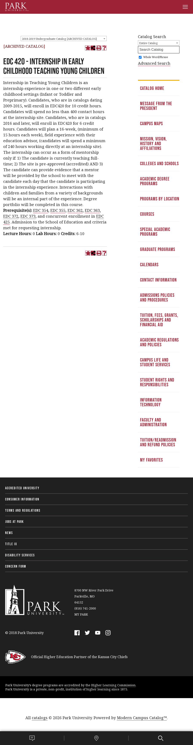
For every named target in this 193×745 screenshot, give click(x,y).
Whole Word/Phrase (155, 57)
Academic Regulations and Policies (159, 342)
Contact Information (158, 279)
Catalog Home (152, 88)
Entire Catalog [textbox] (148, 43)
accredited (72, 685)
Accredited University (22, 488)
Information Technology (151, 402)
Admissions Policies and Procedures (157, 297)
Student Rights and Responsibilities (157, 382)
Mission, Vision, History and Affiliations (153, 143)
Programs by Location (159, 198)
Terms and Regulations (22, 510)
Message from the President (156, 106)
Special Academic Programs (155, 232)
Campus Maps (151, 123)
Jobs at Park (14, 521)
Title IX (11, 544)
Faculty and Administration (153, 422)
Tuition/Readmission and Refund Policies (158, 442)
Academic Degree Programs (155, 181)
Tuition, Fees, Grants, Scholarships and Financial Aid (159, 319)
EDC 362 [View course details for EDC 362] (75, 210)
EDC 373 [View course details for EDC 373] (28, 216)
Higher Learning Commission (113, 685)
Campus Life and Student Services (155, 362)
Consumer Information (22, 499)
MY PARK (81, 614)
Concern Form (15, 566)
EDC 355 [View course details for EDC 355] (57, 210)
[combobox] (64, 38)
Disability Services (20, 555)
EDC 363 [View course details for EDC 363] (92, 210)
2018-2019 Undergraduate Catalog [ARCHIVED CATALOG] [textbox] (59, 39)
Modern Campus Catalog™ (142, 717)
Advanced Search (154, 63)
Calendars (149, 264)
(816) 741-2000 (85, 608)
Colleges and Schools (159, 163)
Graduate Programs (157, 249)
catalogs (40, 717)
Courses (147, 214)
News (9, 533)
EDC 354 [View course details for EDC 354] (40, 210)
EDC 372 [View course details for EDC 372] (10, 216)
